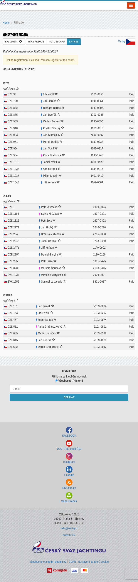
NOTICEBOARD (57, 41)
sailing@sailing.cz (69, 528)
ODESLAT (69, 397)
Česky (126, 41)
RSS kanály (69, 484)
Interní (77, 381)
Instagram (69, 458)
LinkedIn (69, 471)
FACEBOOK (69, 432)
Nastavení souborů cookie (93, 562)
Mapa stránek (69, 497)
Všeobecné (63, 381)
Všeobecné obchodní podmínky (47, 562)
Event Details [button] (13, 41)
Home (6, 22)
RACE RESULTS (36, 41)
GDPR (72, 562)
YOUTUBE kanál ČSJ (69, 445)
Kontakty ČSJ (69, 535)
